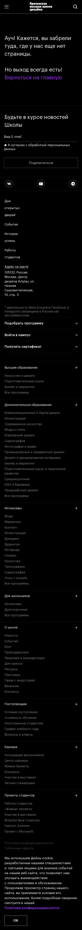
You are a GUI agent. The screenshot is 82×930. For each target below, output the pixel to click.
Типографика (15, 566)
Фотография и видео (20, 446)
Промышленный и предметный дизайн (34, 452)
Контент (11, 527)
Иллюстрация (15, 418)
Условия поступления (21, 712)
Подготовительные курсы (24, 381)
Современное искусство (23, 424)
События (11, 224)
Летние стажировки (20, 783)
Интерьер (12, 550)
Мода (9, 516)
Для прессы (14, 663)
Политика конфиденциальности (29, 843)
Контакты (12, 691)
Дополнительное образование (41, 404)
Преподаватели (17, 652)
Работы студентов (12, 254)
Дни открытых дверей (12, 208)
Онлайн (10, 555)
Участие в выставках (20, 777)
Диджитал (12, 544)
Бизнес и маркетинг (20, 387)
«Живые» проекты (18, 809)
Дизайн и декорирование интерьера (33, 457)
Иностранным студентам (24, 723)
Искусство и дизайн (20, 375)
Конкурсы (12, 772)
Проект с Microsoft (19, 831)
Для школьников (41, 596)
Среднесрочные (17, 479)
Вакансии (12, 686)
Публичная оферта (19, 848)
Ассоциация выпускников (24, 755)
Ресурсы (11, 669)
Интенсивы (41, 508)
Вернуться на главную (33, 78)
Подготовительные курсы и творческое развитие (35, 471)
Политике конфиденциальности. (32, 908)
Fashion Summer (17, 825)
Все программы (17, 392)
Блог (8, 646)
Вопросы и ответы (19, 734)
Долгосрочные (16, 609)
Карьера (41, 747)
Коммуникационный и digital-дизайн (32, 412)
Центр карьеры (16, 760)
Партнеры (12, 675)
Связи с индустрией (20, 680)
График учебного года (22, 729)
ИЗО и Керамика (17, 484)
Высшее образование (41, 367)
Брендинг (12, 538)
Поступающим (41, 704)
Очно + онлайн (16, 578)
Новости (11, 635)
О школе (41, 627)
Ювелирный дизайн (20, 435)
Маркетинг (13, 522)
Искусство (13, 561)
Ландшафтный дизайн (21, 490)
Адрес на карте (16, 266)
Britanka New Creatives (22, 820)
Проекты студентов (41, 795)
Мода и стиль (15, 429)
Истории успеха (12, 237)
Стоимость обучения (20, 717)
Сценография (15, 441)
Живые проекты (17, 766)
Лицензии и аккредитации (25, 658)
